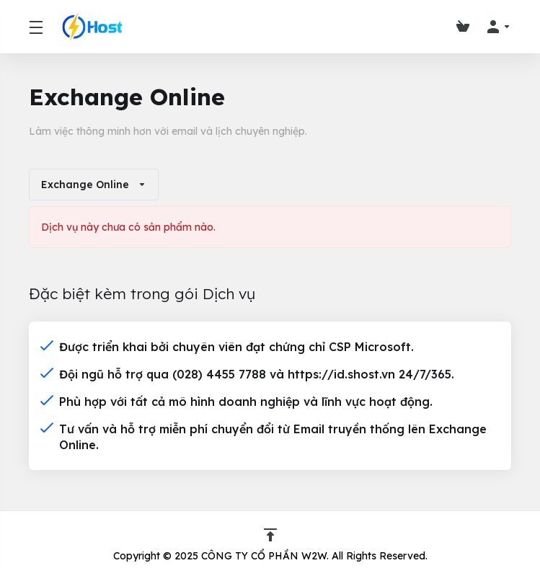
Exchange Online (93, 184)
